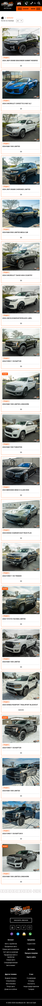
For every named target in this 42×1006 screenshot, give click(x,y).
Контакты (31, 984)
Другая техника (11, 974)
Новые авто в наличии (10, 949)
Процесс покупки (31, 953)
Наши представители (31, 986)
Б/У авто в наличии (11, 952)
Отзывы (31, 981)
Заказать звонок (21, 920)
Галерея (31, 989)
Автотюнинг (10, 965)
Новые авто (10, 960)
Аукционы (31, 940)
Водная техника (11, 978)
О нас (31, 974)
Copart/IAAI (31, 944)
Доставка (31, 949)
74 (39, 891)
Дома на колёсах (10, 989)
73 (35, 891)
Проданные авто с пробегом (10, 956)
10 (29, 891)
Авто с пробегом (11, 944)
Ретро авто (11, 986)
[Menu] (19, 9)
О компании (31, 978)
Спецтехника (10, 981)
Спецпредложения (11, 962)
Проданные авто (11, 946)
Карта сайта (31, 957)
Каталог (11, 940)
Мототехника (11, 984)
